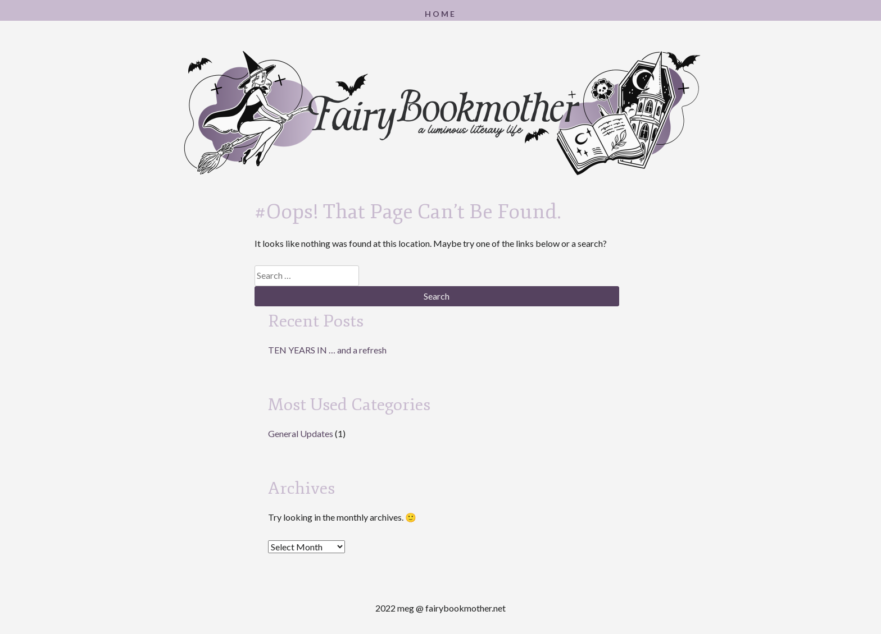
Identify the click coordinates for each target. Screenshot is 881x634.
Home (440, 14)
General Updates (300, 433)
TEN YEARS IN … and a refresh (327, 349)
